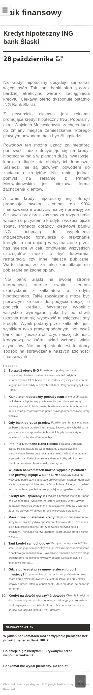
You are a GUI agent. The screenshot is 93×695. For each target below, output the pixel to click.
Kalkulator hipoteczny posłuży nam (36, 397)
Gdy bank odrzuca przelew (29, 422)
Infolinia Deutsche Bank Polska (33, 444)
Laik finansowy (32, 12)
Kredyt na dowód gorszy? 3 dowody (36, 595)
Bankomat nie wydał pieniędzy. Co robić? (35, 666)
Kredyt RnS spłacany (25, 496)
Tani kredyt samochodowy (29, 543)
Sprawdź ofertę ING (23, 370)
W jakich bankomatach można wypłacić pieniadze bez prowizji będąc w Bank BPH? (45, 638)
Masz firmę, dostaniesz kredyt (32, 517)
